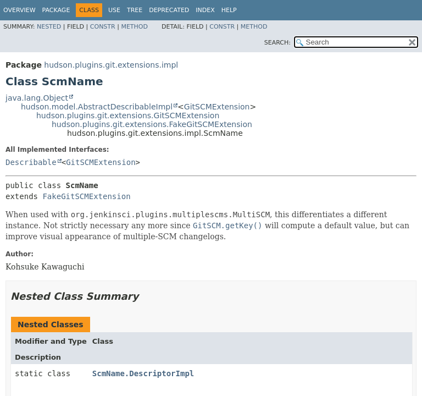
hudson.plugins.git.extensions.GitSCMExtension (127, 115)
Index (205, 10)
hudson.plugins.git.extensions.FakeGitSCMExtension (152, 124)
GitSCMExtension (217, 106)
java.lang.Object (36, 98)
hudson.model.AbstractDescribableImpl (97, 106)
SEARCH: (277, 42)
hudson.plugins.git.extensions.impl (111, 65)
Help (229, 10)
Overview (19, 10)
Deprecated (169, 10)
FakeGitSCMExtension (86, 196)
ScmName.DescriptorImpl (143, 373)
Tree (134, 10)
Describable (31, 162)
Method (134, 26)
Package (56, 10)
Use (114, 10)
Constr (102, 26)
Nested (49, 26)
